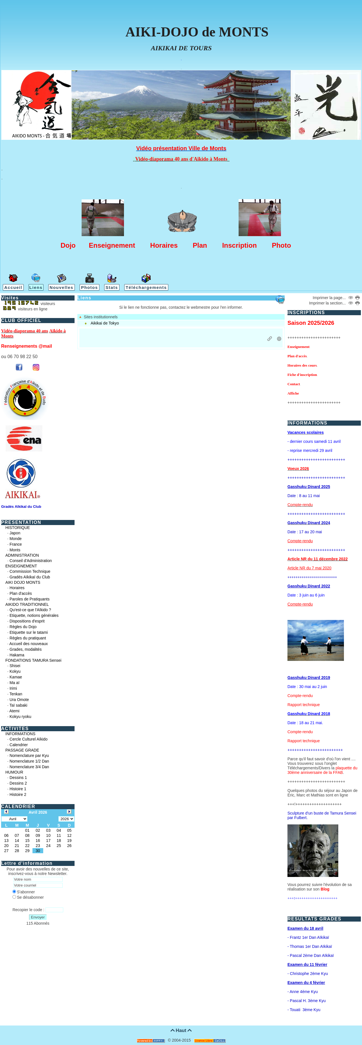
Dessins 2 (18, 783)
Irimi (13, 688)
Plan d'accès (21, 593)
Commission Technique (30, 571)
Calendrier (19, 745)
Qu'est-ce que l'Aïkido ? (30, 610)
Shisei (15, 665)
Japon (15, 533)
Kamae (16, 677)
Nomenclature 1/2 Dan (29, 761)
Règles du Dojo (23, 626)
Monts (15, 550)
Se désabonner (28, 897)
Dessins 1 (18, 777)
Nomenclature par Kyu (29, 755)
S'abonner (23, 892)
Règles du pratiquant (28, 638)
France (16, 544)
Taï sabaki (18, 705)
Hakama (17, 655)
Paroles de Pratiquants (30, 599)
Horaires (17, 587)
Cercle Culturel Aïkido (29, 739)
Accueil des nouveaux (28, 643)
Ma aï (14, 682)
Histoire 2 (18, 794)
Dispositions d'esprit (27, 621)
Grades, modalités (26, 649)
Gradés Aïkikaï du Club (30, 577)
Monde (16, 538)
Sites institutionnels (98, 317)
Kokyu (15, 671)
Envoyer (38, 917)
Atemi (14, 711)
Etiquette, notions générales (34, 615)
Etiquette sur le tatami (29, 632)
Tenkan (16, 694)
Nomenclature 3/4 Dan (29, 767)
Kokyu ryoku (20, 716)
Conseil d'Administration (31, 560)
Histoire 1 (18, 789)
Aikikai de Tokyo (105, 323)
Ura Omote (19, 699)
